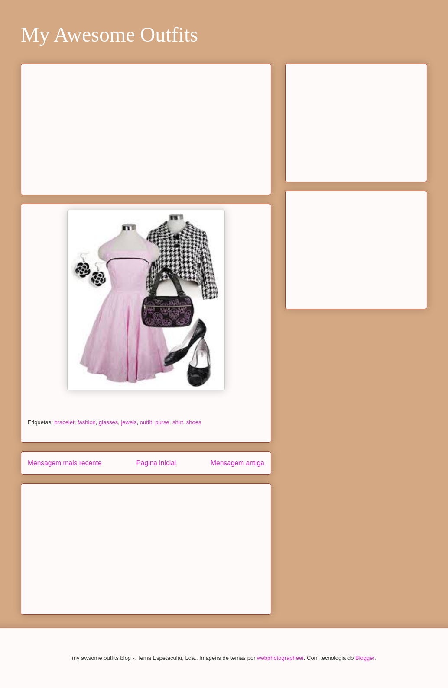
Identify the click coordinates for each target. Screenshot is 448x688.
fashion (87, 422)
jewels (128, 422)
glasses (108, 422)
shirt (177, 422)
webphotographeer (280, 658)
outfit (146, 422)
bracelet (64, 422)
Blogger (364, 658)
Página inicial (156, 463)
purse (162, 422)
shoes (193, 422)
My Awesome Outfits (109, 34)
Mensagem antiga (237, 463)
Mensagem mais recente (65, 463)
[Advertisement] (146, 127)
